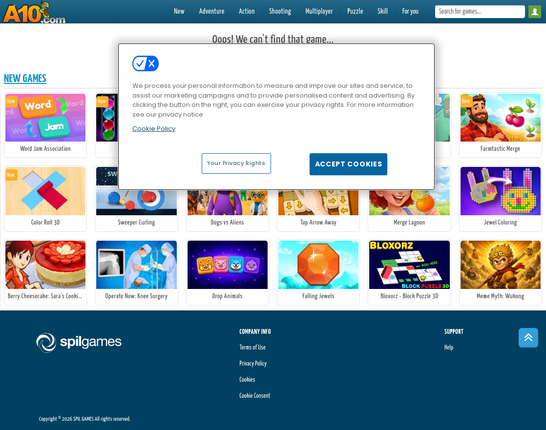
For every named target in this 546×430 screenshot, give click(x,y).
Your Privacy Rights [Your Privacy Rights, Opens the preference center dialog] (236, 163)
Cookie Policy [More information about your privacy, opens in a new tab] (153, 128)
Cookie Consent (254, 396)
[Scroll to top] (528, 338)
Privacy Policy (253, 364)
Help (448, 348)
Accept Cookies (348, 164)
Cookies (247, 380)
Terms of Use (252, 348)
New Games (25, 78)
